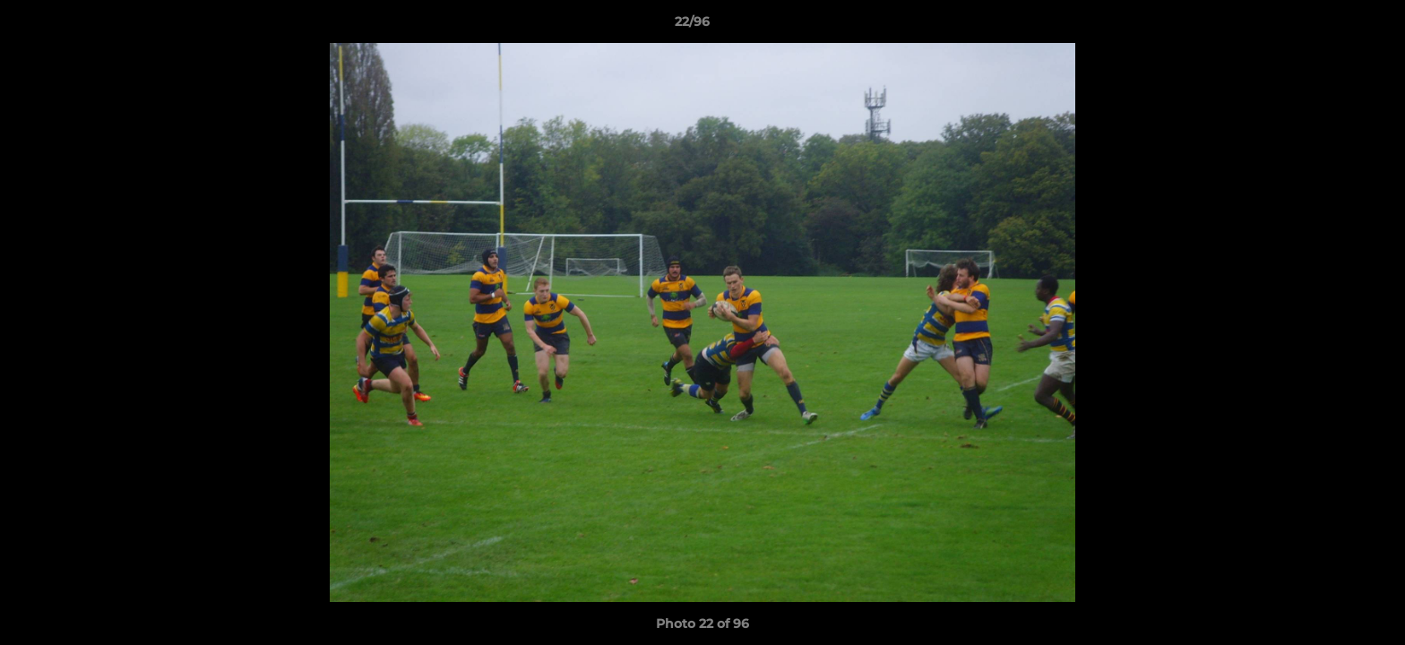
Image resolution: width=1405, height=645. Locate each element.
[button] (1329, 26)
